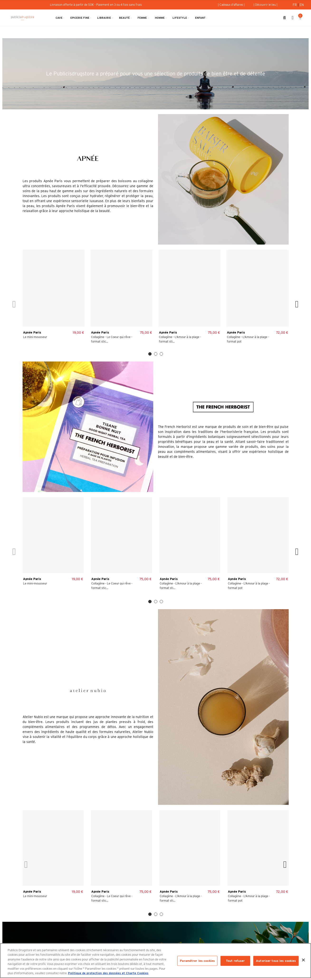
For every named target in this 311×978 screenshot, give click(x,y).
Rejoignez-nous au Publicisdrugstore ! (251, 928)
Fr (295, 5)
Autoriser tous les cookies (276, 961)
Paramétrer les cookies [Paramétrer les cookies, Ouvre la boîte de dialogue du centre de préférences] (197, 961)
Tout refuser (235, 961)
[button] (231, 5)
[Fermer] (303, 960)
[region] (155, 960)
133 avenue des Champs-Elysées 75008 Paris (60, 928)
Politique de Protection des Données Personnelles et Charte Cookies (224, 874)
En (302, 5)
